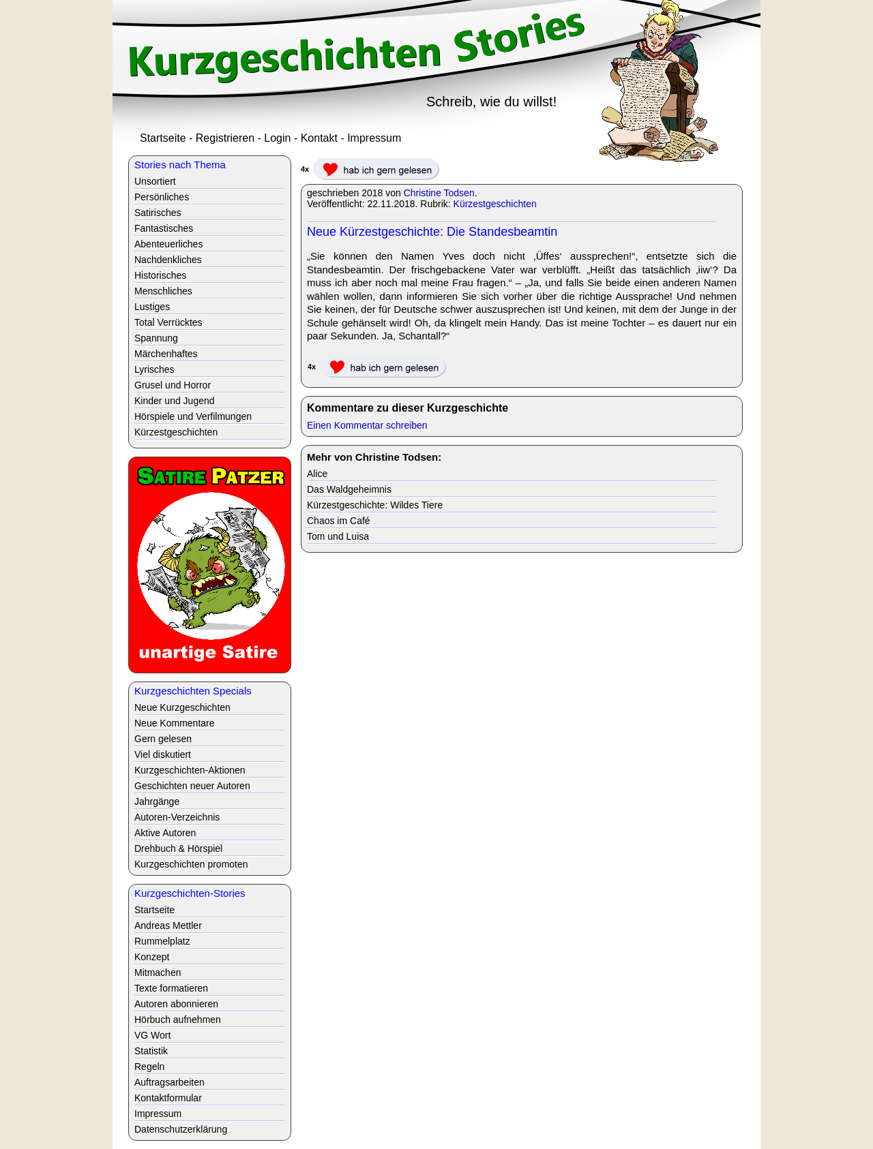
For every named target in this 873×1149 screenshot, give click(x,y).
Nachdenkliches (168, 259)
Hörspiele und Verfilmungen (193, 416)
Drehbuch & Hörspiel (178, 848)
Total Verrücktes (168, 322)
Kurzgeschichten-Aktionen (190, 770)
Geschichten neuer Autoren (192, 785)
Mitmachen (157, 972)
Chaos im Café (338, 520)
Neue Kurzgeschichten (182, 707)
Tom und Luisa (338, 536)
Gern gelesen (163, 738)
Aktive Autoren (165, 832)
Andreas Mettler (168, 925)
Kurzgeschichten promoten (191, 864)
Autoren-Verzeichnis (177, 817)
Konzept (151, 956)
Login (277, 138)
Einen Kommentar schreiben (367, 425)
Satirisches (157, 212)
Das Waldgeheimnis (349, 489)
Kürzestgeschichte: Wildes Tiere (375, 505)
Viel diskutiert (162, 754)
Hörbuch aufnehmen (177, 1019)
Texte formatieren (171, 988)
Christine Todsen (439, 192)
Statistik (151, 1050)
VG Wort (152, 1035)
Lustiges (152, 306)
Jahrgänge (156, 801)
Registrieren (225, 138)
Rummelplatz (162, 941)
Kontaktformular (168, 1097)
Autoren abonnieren (176, 1003)
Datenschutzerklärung (180, 1129)
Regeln (149, 1066)
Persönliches (161, 197)
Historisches (160, 275)
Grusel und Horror (172, 385)
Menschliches (163, 291)
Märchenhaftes (166, 353)
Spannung (156, 338)
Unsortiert (155, 181)
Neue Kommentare (174, 723)
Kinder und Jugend (174, 400)
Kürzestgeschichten (495, 203)
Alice (317, 473)
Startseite (163, 138)
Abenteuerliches (168, 244)
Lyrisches (154, 369)
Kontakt (319, 138)
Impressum (374, 138)
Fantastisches (163, 228)
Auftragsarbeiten (169, 1082)
